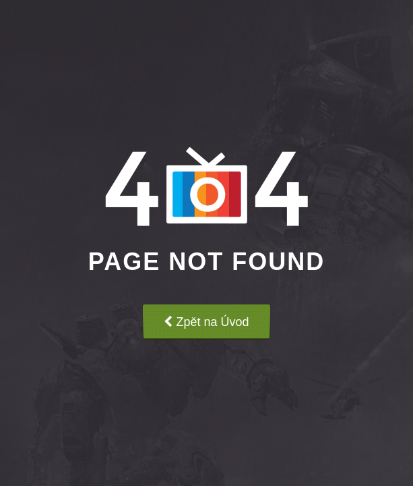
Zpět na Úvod (206, 322)
